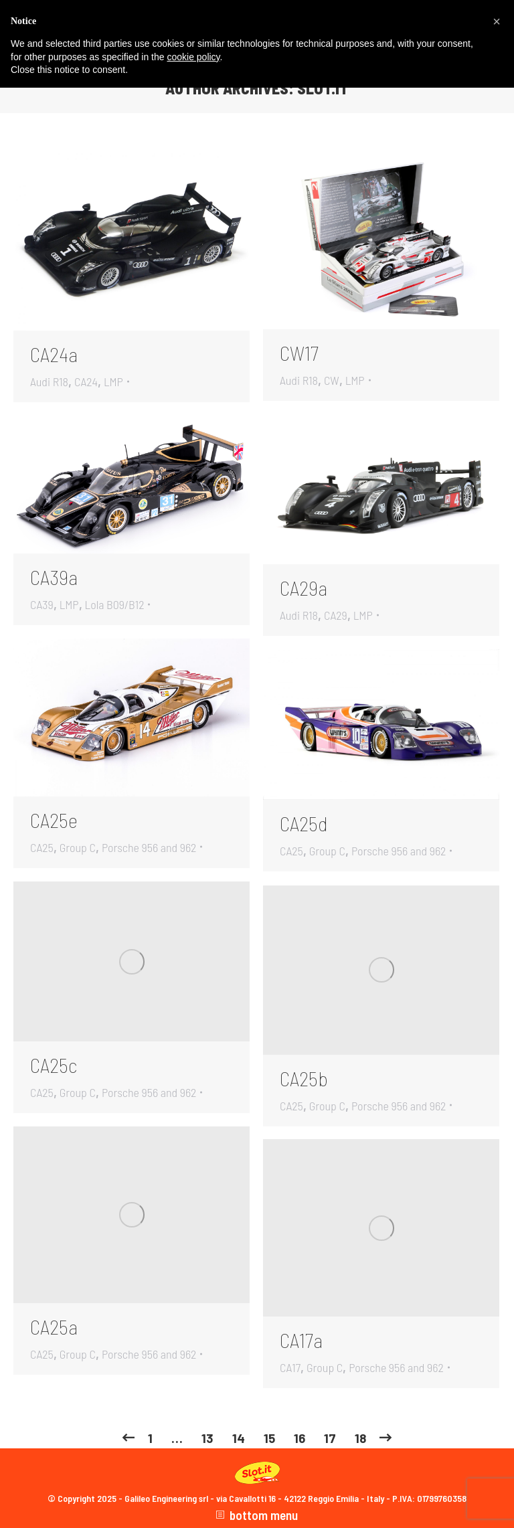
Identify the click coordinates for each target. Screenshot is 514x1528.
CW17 (299, 353)
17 (330, 1438)
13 (207, 1438)
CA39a (54, 577)
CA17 (290, 1367)
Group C (78, 847)
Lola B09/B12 (115, 604)
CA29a (303, 588)
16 (299, 1438)
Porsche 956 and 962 (149, 847)
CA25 (42, 847)
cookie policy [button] (193, 57)
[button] (496, 21)
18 (360, 1438)
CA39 (42, 604)
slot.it (323, 88)
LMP (113, 381)
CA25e (54, 820)
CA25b (304, 1078)
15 (269, 1438)
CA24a (54, 354)
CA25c (53, 1065)
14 (238, 1438)
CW (331, 380)
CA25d (304, 823)
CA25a (54, 1326)
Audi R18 (49, 381)
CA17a (301, 1340)
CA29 (335, 615)
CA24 (86, 381)
